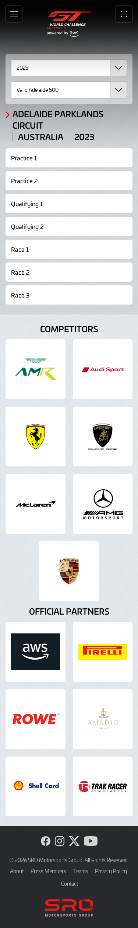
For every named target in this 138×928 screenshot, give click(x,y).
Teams (80, 871)
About (17, 871)
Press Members (48, 871)
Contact (69, 883)
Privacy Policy (111, 871)
